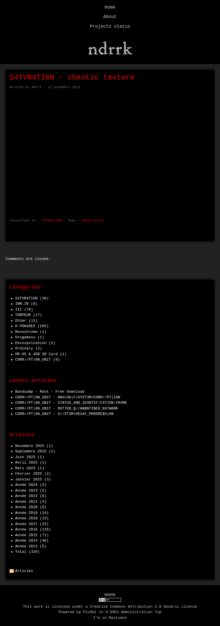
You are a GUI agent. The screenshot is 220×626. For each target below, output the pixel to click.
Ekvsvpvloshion (30, 341)
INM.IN (22, 302)
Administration (136, 610)
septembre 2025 (30, 449)
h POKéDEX (25, 324)
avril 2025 (26, 461)
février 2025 (28, 472)
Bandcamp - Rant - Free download (50, 390)
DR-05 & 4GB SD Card (36, 352)
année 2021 (26, 500)
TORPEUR (23, 313)
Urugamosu (25, 335)
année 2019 (26, 511)
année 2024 (26, 483)
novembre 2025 (29, 444)
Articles (24, 569)
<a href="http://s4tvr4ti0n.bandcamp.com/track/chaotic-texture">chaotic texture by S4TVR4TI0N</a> (110, 152)
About (110, 17)
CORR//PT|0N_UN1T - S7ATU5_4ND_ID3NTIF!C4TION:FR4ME (71, 401)
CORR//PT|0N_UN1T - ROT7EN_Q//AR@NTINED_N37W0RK (66, 407)
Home (110, 7)
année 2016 (26, 527)
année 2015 (26, 533)
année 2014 (26, 539)
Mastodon (118, 616)
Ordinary (24, 346)
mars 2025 (25, 466)
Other (20, 319)
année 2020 (26, 505)
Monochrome (26, 330)
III (18, 308)
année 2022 (26, 494)
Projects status (110, 26)
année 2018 (26, 516)
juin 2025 (25, 455)
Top (158, 610)
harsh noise (93, 219)
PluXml (90, 610)
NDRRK (109, 593)
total (22, 550)
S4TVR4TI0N (52, 219)
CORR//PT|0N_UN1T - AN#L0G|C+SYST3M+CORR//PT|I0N (67, 395)
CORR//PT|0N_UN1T (33, 358)
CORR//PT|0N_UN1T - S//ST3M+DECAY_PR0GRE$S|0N (64, 412)
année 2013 (26, 544)
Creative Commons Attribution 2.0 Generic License (143, 604)
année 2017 (26, 522)
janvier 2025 (28, 477)
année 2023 (26, 489)
